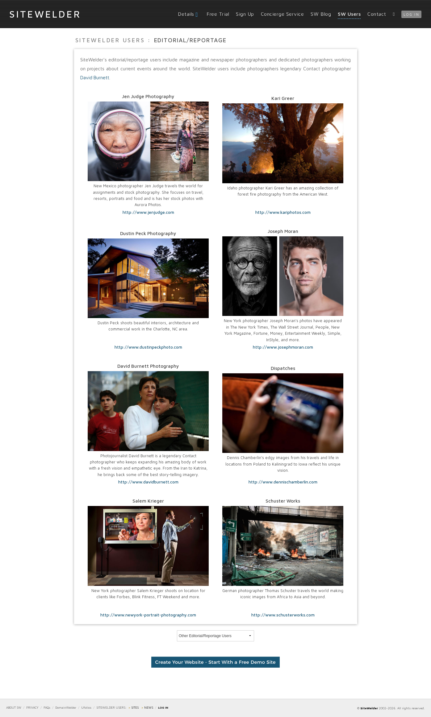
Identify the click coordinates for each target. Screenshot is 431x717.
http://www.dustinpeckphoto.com (148, 347)
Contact (376, 14)
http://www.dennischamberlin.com (283, 481)
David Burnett (94, 77)
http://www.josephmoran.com (283, 347)
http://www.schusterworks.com (283, 614)
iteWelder (45, 13)
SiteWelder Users (110, 40)
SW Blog (321, 14)
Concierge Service (282, 14)
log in (411, 14)
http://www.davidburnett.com (148, 481)
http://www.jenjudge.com (148, 212)
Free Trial (218, 14)
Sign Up (245, 14)
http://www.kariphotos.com (283, 212)
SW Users (349, 14)
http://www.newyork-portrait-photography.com (148, 614)
